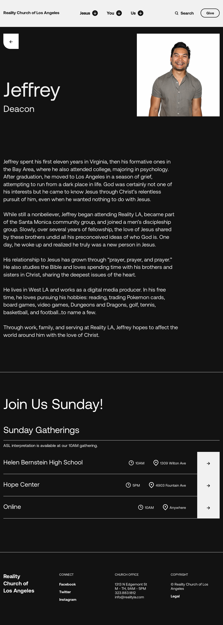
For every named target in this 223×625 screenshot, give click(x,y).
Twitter (65, 592)
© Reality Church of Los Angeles (189, 586)
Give (210, 13)
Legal (175, 596)
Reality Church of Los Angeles (31, 12)
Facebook (67, 584)
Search (187, 13)
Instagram (67, 599)
